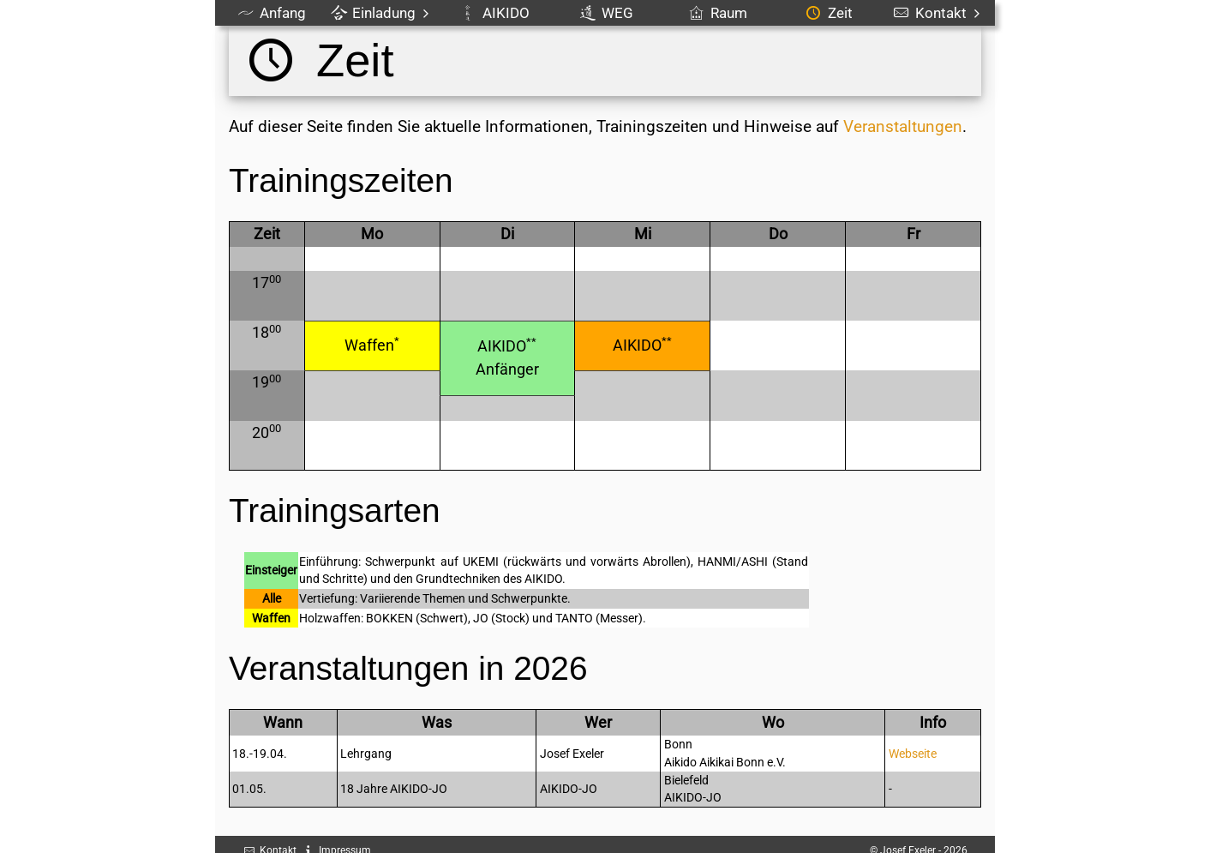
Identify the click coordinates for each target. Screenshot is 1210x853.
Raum (718, 12)
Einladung (382, 12)
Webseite (913, 753)
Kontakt (939, 12)
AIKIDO (495, 12)
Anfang (272, 12)
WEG (606, 12)
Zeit (829, 12)
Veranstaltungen (902, 126)
